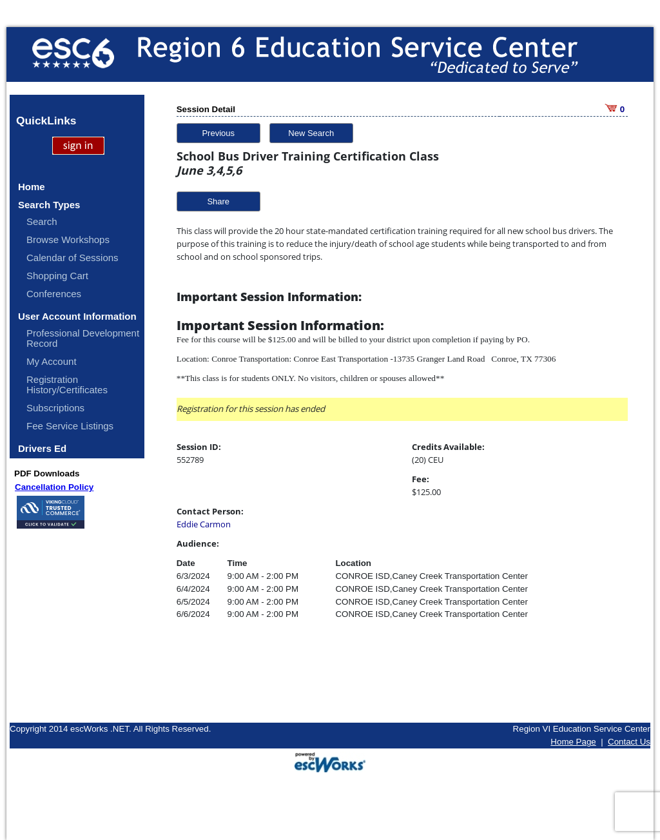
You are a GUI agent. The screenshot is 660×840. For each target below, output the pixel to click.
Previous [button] (218, 133)
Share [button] (218, 201)
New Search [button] (311, 133)
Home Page (573, 742)
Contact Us (629, 742)
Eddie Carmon (204, 524)
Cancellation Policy (54, 487)
